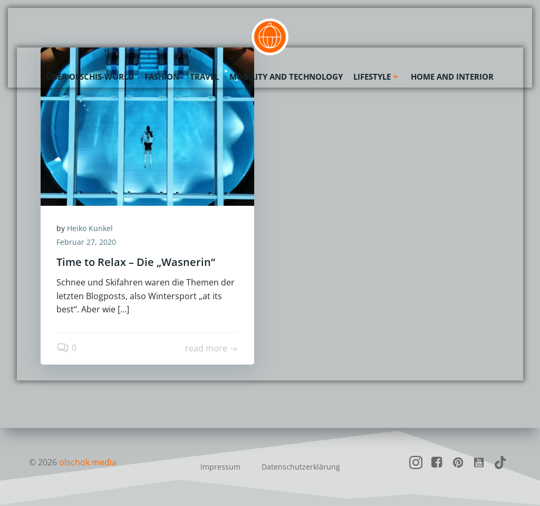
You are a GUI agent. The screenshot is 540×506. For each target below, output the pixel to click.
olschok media (88, 462)
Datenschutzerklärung (301, 467)
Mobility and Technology (286, 76)
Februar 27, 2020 (86, 242)
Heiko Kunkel (90, 228)
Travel (204, 76)
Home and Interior (452, 76)
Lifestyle (376, 76)
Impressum (220, 467)
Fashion (161, 76)
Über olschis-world (90, 76)
